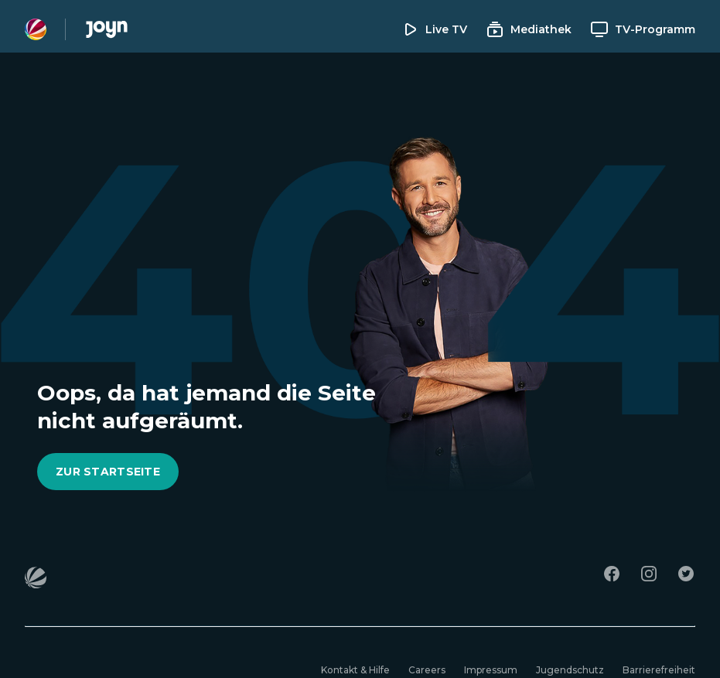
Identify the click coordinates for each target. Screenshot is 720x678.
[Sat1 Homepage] (35, 29)
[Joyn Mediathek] (106, 29)
